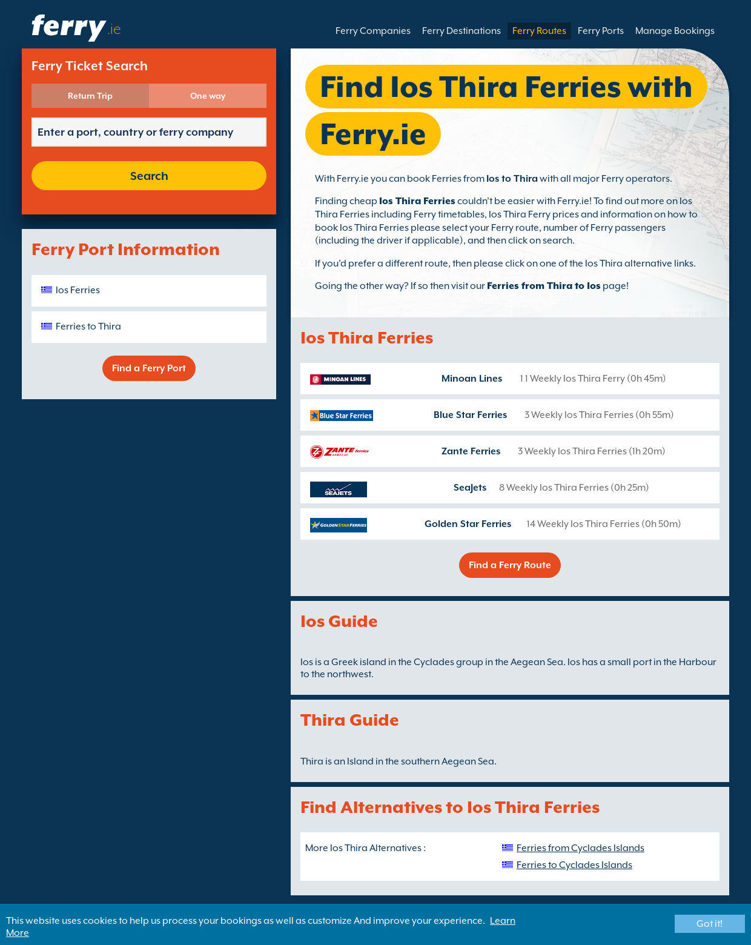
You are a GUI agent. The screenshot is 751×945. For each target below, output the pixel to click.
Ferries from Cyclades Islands (580, 848)
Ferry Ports (601, 30)
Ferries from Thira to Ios (544, 285)
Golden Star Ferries (468, 524)
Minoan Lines (472, 378)
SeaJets (470, 487)
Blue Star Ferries (470, 414)
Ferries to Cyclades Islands (574, 865)
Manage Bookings (675, 30)
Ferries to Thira (88, 326)
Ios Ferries (78, 290)
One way (207, 96)
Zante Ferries (471, 451)
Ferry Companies (373, 30)
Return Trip (90, 96)
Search (149, 175)
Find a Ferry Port (149, 368)
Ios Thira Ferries (417, 201)
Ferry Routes (539, 30)
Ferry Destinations (461, 30)
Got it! (709, 923)
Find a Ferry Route (510, 565)
